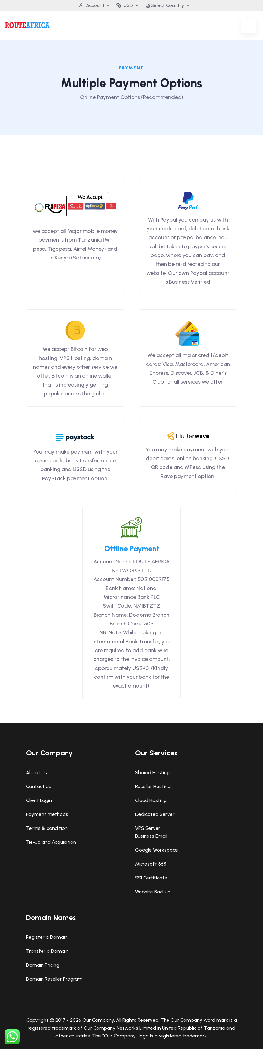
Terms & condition (47, 828)
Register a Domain (47, 937)
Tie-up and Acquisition (51, 842)
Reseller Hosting (153, 786)
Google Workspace (156, 850)
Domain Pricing (42, 965)
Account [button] (91, 5)
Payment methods (47, 814)
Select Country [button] (165, 5)
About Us (36, 772)
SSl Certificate (151, 878)
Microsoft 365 (150, 864)
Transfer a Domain (47, 951)
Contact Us (38, 786)
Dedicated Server (155, 814)
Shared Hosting (152, 772)
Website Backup (153, 892)
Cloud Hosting (151, 800)
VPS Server (147, 828)
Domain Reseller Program (54, 979)
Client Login (39, 800)
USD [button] (124, 5)
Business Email (151, 836)
